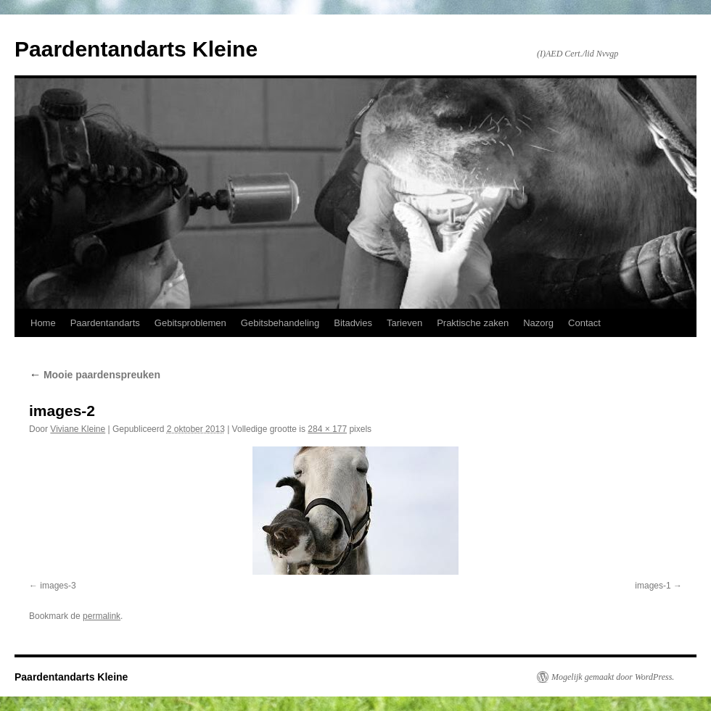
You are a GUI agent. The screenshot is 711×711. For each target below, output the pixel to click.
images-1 (652, 586)
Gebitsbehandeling (280, 322)
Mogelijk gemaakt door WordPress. (612, 677)
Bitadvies (353, 322)
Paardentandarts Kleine (136, 49)
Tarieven (404, 322)
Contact (584, 322)
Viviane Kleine (77, 429)
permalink (101, 616)
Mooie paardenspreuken (94, 375)
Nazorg (538, 322)
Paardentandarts (105, 322)
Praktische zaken (473, 322)
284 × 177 (327, 429)
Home (43, 322)
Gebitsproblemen (190, 322)
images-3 (57, 586)
